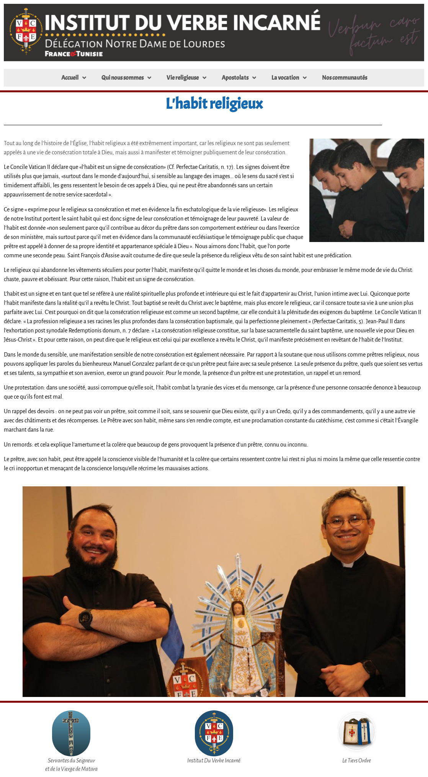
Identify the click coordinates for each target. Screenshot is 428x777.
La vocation (289, 78)
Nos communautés (344, 78)
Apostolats (239, 78)
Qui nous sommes (126, 78)
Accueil (73, 78)
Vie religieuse (186, 78)
